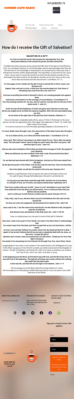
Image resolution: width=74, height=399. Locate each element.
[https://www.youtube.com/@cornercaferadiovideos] (32, 313)
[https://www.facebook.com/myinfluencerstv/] (50, 313)
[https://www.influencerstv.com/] (56, 3)
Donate (60, 25)
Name (52, 335)
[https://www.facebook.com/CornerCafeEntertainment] (41, 313)
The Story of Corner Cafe (46, 25)
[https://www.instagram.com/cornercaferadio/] (23, 313)
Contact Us (54, 28)
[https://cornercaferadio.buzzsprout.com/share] (15, 313)
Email (52, 345)
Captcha (52, 374)
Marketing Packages (31, 28)
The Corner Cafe (29, 25)
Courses (44, 28)
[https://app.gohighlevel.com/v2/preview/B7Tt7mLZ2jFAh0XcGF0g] (11, 26)
